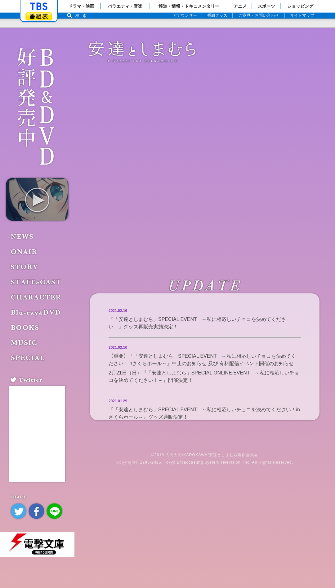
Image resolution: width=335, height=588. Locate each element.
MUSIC (25, 343)
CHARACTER (37, 297)
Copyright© (127, 462)
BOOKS (26, 327)
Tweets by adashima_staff (36, 391)
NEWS (23, 236)
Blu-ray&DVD (35, 312)
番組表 (38, 16)
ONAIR (25, 252)
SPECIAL (28, 358)
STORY (25, 267)
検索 (82, 15)
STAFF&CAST (36, 282)
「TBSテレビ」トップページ (39, 6)
